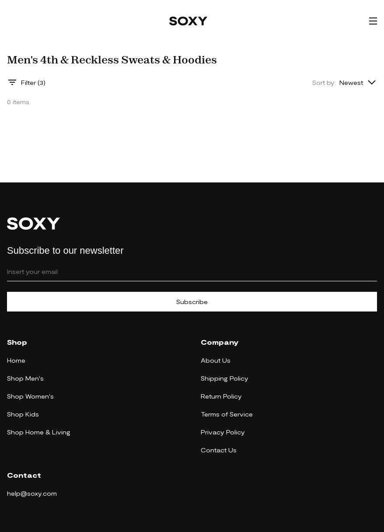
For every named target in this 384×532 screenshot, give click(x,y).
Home (16, 360)
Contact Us (219, 450)
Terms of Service (227, 414)
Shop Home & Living (38, 432)
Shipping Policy (224, 378)
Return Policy (221, 396)
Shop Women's (30, 396)
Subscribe (192, 301)
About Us (215, 360)
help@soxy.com (32, 493)
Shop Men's (25, 378)
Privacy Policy (223, 432)
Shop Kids (23, 414)
